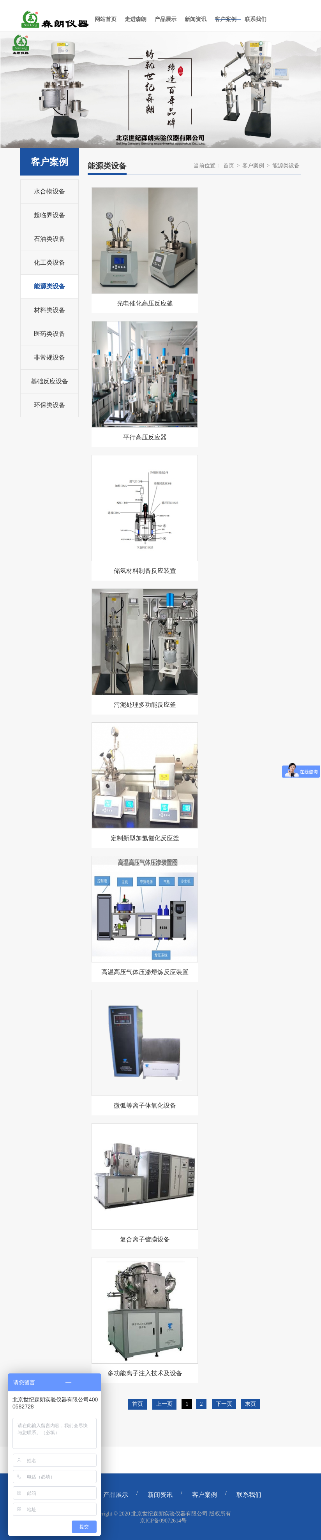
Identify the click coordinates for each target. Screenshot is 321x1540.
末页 (250, 1404)
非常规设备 (49, 357)
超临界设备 (49, 215)
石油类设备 (49, 238)
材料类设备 (49, 310)
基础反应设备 (49, 381)
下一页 (224, 1404)
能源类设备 (49, 286)
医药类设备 (49, 333)
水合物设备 (49, 191)
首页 (228, 166)
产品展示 (115, 1494)
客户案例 (253, 166)
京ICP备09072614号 (163, 1521)
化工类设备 (49, 262)
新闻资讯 (160, 1494)
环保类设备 (49, 405)
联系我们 (248, 1494)
